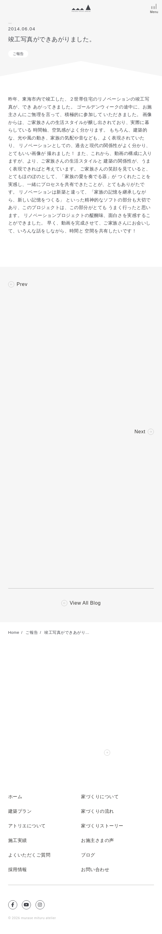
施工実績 (17, 840)
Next (139, 431)
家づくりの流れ (97, 811)
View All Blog (85, 603)
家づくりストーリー (102, 826)
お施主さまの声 (97, 840)
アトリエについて (27, 826)
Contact (92, 752)
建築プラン (20, 811)
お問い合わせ (95, 869)
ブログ (88, 855)
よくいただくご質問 (29, 855)
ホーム (15, 796)
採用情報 (17, 869)
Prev (22, 284)
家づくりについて (100, 796)
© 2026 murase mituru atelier (32, 918)
